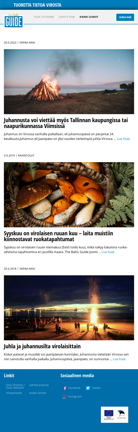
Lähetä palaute (39, 385)
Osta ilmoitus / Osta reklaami (15, 386)
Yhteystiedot (14, 393)
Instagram (75, 396)
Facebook (74, 388)
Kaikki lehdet (89, 17)
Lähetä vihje (67, 17)
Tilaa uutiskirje (44, 17)
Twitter (96, 388)
